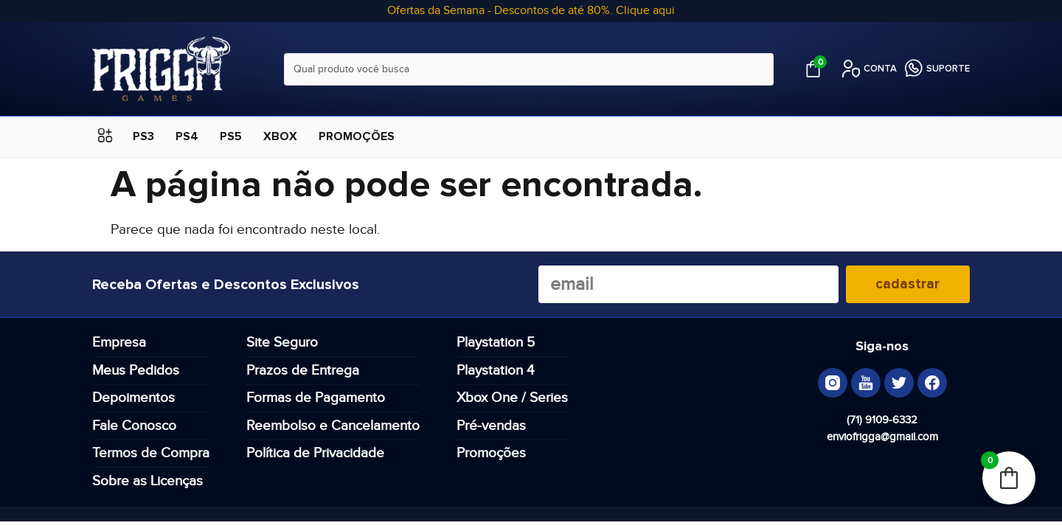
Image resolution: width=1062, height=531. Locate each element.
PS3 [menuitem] (143, 136)
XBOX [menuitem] (280, 136)
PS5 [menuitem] (231, 136)
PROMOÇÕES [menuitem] (357, 136)
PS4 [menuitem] (187, 136)
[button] (105, 137)
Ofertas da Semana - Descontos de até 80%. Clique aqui (531, 11)
